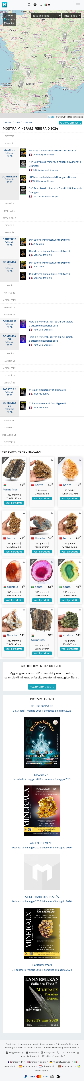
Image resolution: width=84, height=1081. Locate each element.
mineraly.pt (66, 1066)
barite (37, 484)
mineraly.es (27, 1066)
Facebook (32, 1052)
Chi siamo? (61, 1044)
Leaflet (51, 117)
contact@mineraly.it (29, 1056)
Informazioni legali (28, 1044)
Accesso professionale (30, 1047)
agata (36, 586)
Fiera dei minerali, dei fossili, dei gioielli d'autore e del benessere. (51, 325)
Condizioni (11, 1044)
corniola (10, 586)
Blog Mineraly (15, 1052)
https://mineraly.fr (55, 1056)
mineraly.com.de (60, 1061)
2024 (17, 122)
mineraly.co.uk (36, 1061)
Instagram (48, 1052)
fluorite (38, 538)
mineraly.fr (15, 1061)
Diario (8, 122)
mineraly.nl (47, 1066)
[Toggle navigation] (78, 4)
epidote (66, 635)
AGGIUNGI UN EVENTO (42, 686)
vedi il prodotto (14, 502)
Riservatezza (46, 1044)
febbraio (28, 122)
